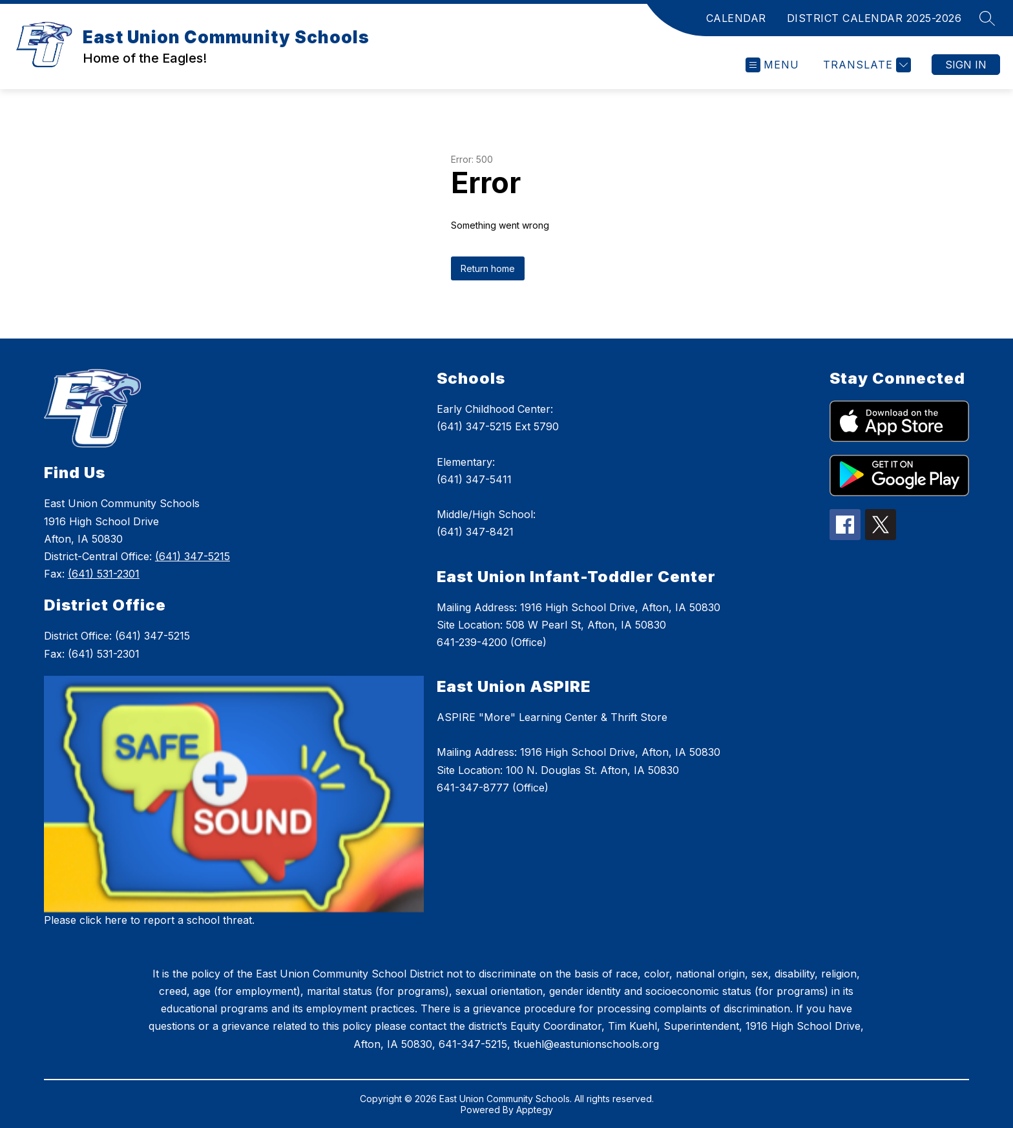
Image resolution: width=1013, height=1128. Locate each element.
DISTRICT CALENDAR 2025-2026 (874, 18)
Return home (488, 268)
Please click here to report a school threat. (149, 920)
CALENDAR (736, 18)
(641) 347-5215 (192, 556)
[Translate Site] (865, 65)
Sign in (966, 64)
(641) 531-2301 (104, 573)
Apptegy (534, 1109)
